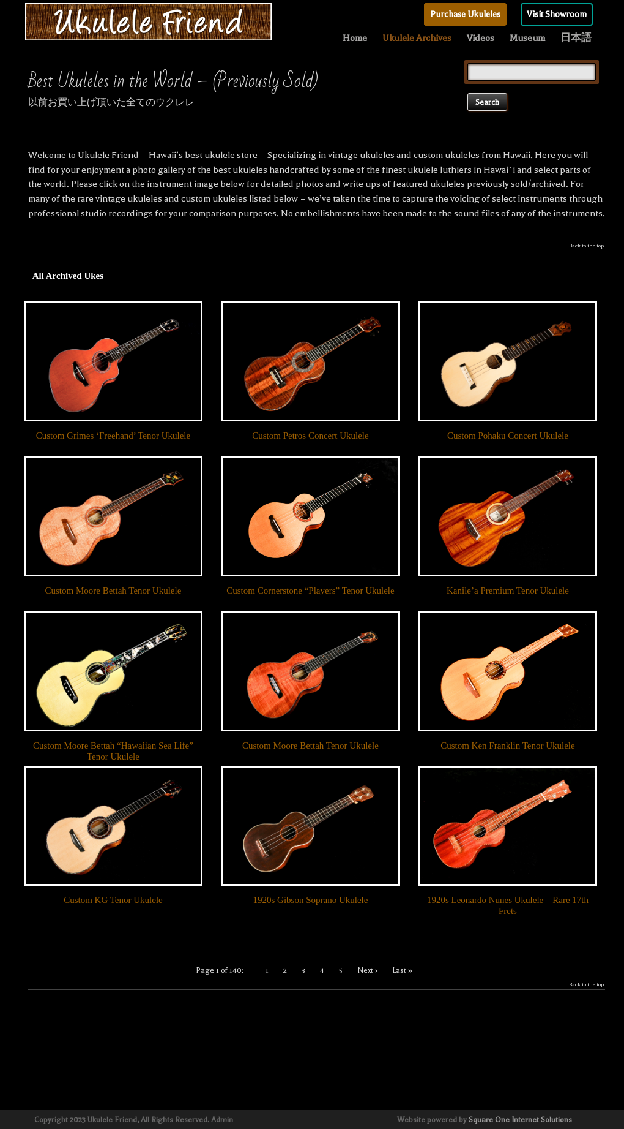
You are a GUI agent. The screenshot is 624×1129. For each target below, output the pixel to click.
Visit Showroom (557, 14)
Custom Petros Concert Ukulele (310, 435)
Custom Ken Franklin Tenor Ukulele (507, 745)
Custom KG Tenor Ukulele (113, 900)
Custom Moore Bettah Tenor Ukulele (113, 590)
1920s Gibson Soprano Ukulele (310, 900)
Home (355, 37)
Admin (222, 1120)
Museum (527, 37)
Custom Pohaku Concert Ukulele (507, 435)
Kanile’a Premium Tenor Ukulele (508, 590)
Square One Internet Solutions (520, 1120)
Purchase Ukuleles (465, 14)
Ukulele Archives (416, 37)
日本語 (576, 37)
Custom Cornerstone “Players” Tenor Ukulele (310, 590)
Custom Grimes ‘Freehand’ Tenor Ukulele (113, 435)
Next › (367, 970)
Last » (402, 970)
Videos (480, 37)
